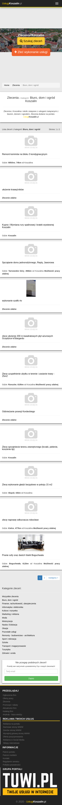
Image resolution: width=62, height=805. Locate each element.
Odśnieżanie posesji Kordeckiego (18, 411)
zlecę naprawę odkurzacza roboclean (20, 520)
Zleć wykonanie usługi (30, 52)
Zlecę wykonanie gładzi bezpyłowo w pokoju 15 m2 (27, 484)
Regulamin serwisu (11, 761)
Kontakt (6, 758)
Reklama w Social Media (13, 740)
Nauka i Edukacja (9, 625)
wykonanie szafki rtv (12, 300)
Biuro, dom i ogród (10, 600)
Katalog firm (8, 711)
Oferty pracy (8, 698)
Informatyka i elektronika (12, 607)
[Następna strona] (53, 577)
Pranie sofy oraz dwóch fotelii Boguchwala (23, 555)
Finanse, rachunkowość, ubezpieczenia (19, 603)
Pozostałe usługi (9, 632)
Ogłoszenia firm (9, 695)
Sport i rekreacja (9, 639)
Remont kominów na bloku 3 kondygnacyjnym (24, 154)
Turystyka (6, 649)
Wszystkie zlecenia (10, 596)
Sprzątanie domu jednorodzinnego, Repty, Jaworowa (28, 262)
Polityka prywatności (11, 765)
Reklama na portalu (11, 724)
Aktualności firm (10, 708)
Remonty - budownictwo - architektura (18, 635)
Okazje (5, 628)
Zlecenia (6, 701)
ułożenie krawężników (13, 189)
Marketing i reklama (10, 614)
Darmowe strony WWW (13, 727)
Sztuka (5, 642)
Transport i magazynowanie (14, 646)
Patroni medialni (10, 755)
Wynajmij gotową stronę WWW (16, 733)
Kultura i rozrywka (9, 611)
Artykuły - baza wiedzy (12, 714)
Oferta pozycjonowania (13, 737)
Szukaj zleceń (31, 41)
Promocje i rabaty (10, 705)
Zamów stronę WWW (12, 730)
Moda (4, 618)
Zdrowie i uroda (9, 653)
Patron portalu (9, 752)
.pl (12, 3)
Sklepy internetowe (11, 743)
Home (6, 85)
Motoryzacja (7, 621)
